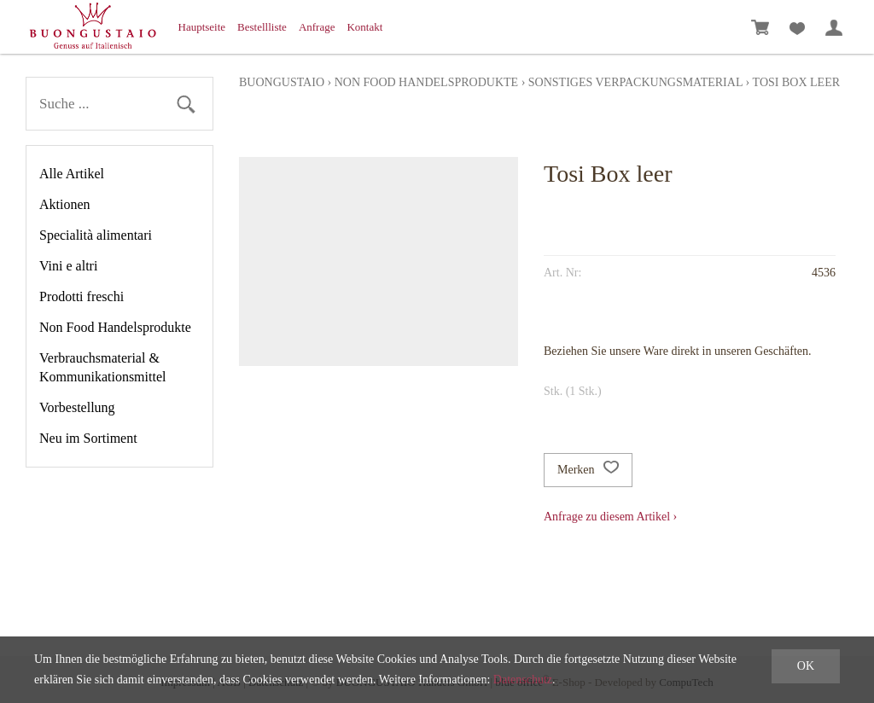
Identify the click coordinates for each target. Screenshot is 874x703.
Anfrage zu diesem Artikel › (610, 516)
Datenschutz (522, 679)
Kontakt (364, 26)
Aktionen (64, 204)
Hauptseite (202, 26)
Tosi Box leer (796, 82)
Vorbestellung (77, 407)
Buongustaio (281, 82)
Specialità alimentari (95, 235)
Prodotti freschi (81, 296)
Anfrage (317, 26)
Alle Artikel (71, 173)
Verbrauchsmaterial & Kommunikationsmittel (102, 367)
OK (805, 665)
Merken (588, 470)
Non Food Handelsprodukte (115, 327)
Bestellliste (262, 26)
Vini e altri (68, 266)
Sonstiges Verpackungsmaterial (635, 82)
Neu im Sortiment (88, 438)
